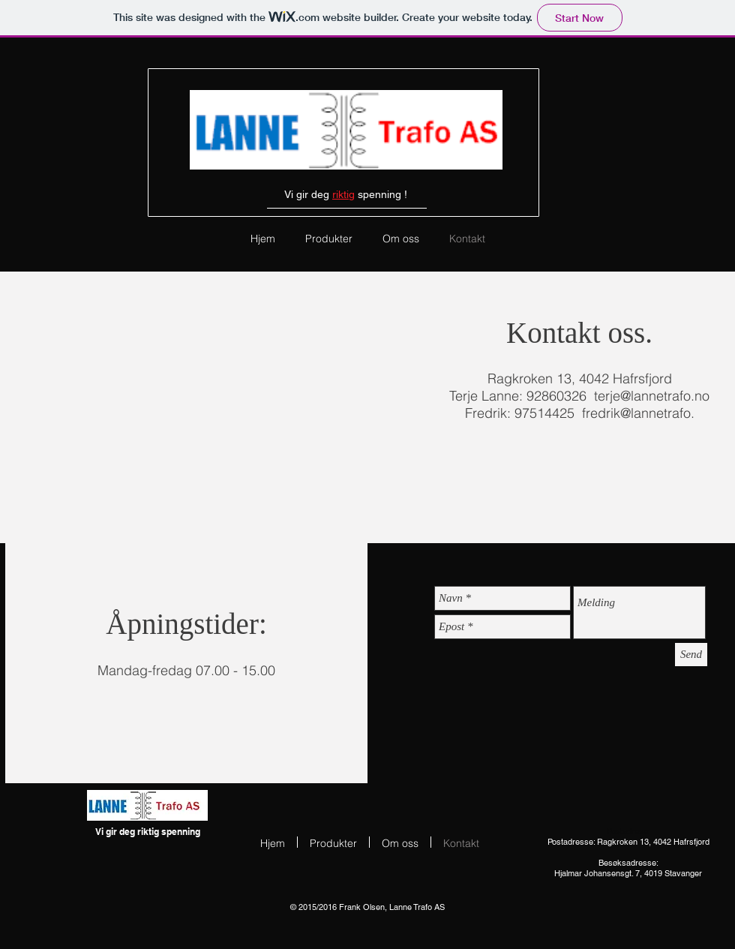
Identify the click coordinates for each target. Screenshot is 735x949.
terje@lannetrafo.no (652, 395)
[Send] (691, 654)
